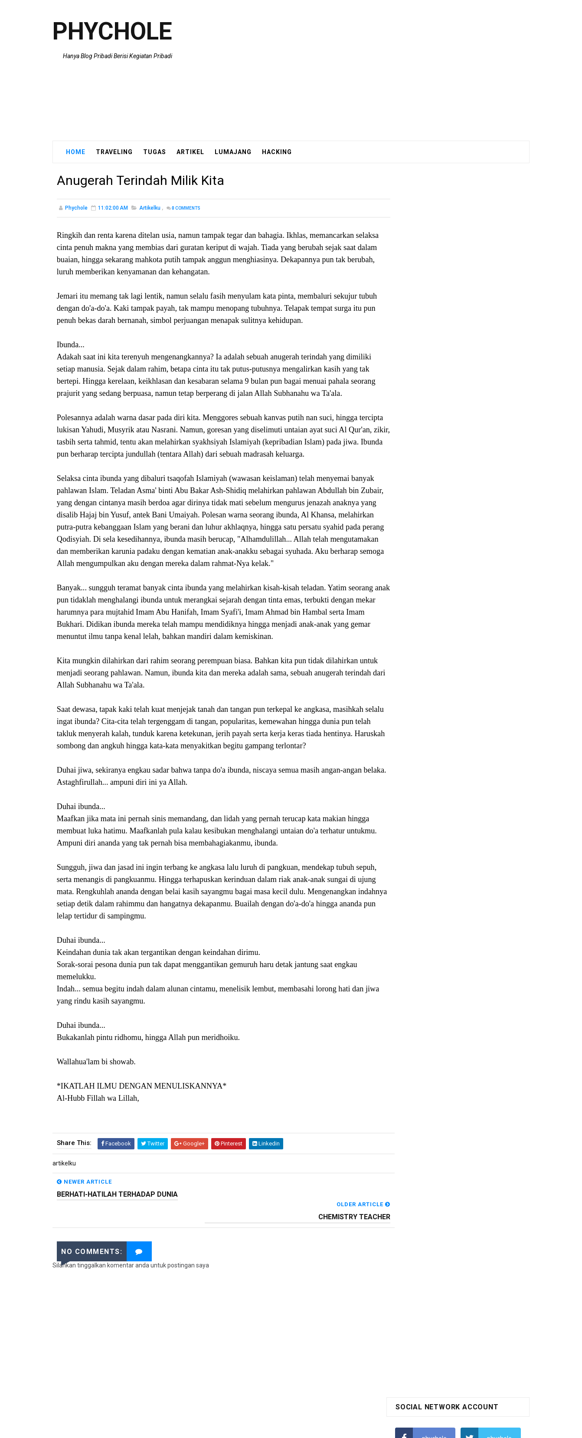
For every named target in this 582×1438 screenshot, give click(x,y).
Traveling (114, 151)
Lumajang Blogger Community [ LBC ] (446, 431)
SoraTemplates (274, 1427)
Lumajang (233, 151)
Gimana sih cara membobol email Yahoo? (452, 414)
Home (75, 151)
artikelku (149, 208)
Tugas (154, 151)
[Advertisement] (371, 70)
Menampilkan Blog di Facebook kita (443, 379)
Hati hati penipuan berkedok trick (439, 361)
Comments (186, 208)
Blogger (349, 1427)
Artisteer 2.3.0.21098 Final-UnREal (441, 396)
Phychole (112, 32)
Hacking (277, 151)
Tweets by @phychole (425, 510)
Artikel (190, 151)
